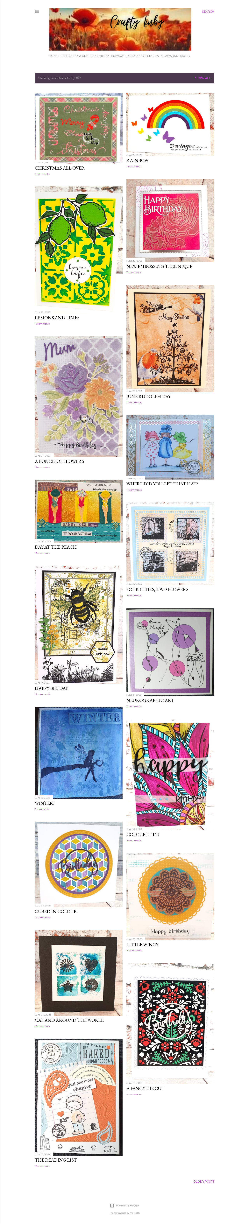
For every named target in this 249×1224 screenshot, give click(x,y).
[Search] (208, 11)
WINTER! (44, 803)
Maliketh (135, 1212)
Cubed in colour (56, 911)
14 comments (134, 489)
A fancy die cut (145, 1088)
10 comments (134, 950)
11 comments (133, 272)
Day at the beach (56, 547)
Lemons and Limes (57, 318)
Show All (203, 78)
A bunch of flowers (59, 461)
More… (185, 56)
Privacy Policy (123, 56)
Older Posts (203, 1181)
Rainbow (137, 160)
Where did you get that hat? (162, 484)
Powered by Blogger (124, 1205)
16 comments (133, 595)
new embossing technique (159, 266)
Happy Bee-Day (51, 688)
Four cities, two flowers (157, 589)
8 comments (42, 173)
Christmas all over (60, 168)
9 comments (42, 809)
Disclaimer (99, 56)
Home (53, 56)
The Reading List (56, 1160)
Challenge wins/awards (157, 56)
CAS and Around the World (69, 1020)
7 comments (133, 166)
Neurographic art (150, 700)
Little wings (142, 944)
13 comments (133, 402)
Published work (74, 56)
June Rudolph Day (148, 396)
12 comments (42, 1165)
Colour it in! (142, 834)
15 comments (42, 323)
